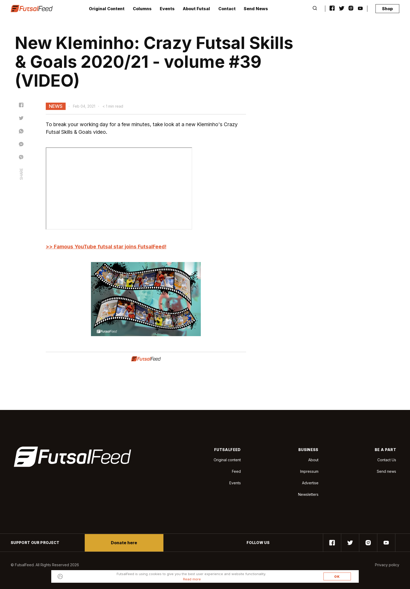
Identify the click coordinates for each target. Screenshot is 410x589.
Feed (236, 471)
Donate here (124, 542)
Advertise (310, 483)
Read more (192, 579)
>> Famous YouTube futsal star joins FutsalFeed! (106, 246)
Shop (387, 8)
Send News (256, 8)
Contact (227, 8)
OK (337, 577)
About (313, 460)
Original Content (106, 8)
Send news (386, 471)
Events (167, 8)
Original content (227, 460)
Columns (142, 8)
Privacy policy (387, 565)
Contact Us (386, 460)
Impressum (309, 471)
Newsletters (308, 494)
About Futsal (196, 8)
